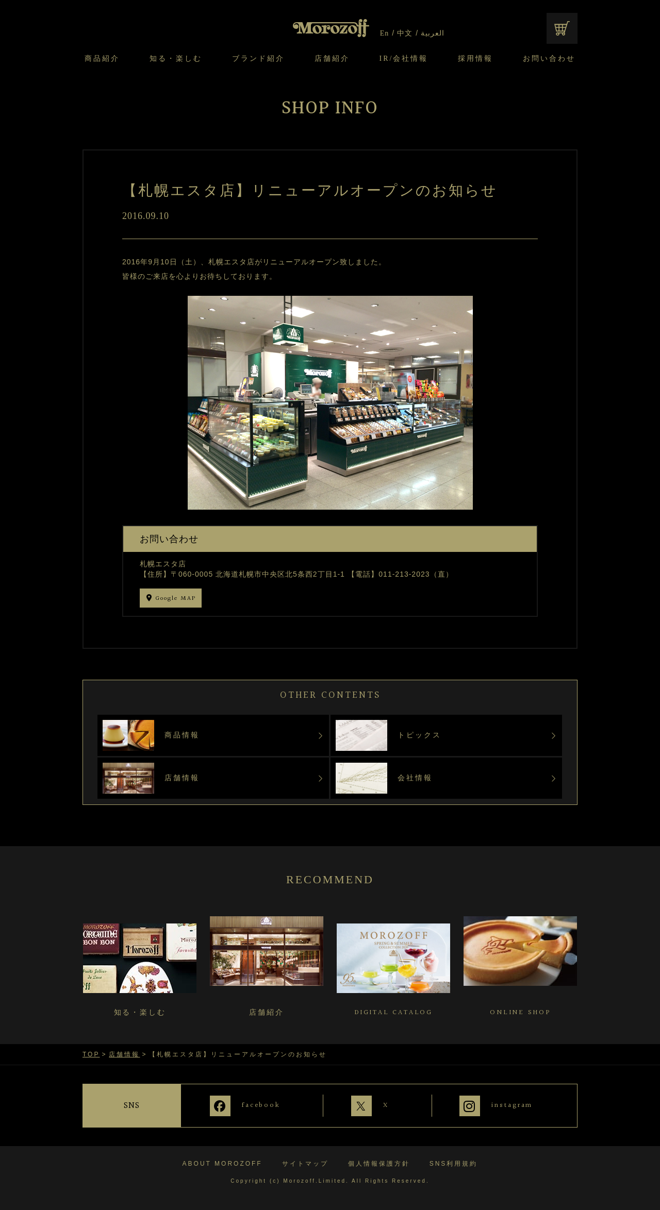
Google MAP (175, 598)
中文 (404, 33)
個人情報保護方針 (379, 1163)
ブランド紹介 (258, 58)
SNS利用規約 (454, 1163)
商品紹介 (102, 58)
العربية (432, 33)
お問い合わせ (549, 58)
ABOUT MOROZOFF (222, 1163)
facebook (258, 1105)
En (384, 33)
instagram (512, 1105)
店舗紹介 (332, 58)
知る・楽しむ (176, 58)
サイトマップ (305, 1163)
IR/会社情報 (404, 58)
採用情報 (475, 58)
